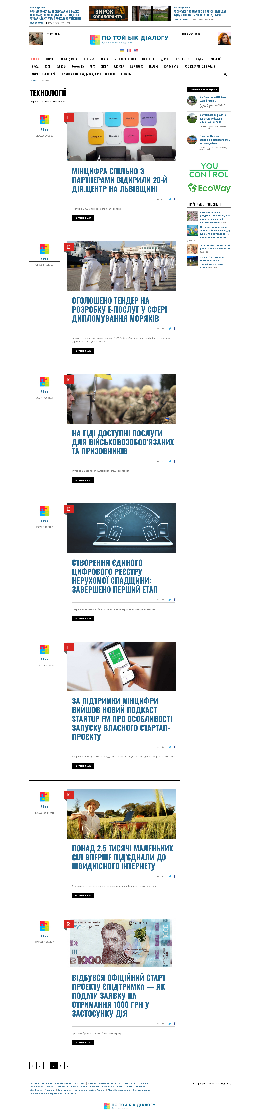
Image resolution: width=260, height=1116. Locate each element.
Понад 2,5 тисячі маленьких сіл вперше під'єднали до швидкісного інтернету (122, 856)
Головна (34, 80)
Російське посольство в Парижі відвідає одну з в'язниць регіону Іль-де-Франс (199, 13)
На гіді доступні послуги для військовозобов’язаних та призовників (123, 441)
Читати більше (83, 218)
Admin (44, 129)
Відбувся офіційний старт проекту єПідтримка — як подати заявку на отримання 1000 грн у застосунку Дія (119, 995)
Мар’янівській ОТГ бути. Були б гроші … (213, 99)
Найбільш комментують (203, 89)
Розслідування (37, 7)
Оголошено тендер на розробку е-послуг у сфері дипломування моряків (119, 309)
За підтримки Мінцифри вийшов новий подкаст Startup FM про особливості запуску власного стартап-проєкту (122, 718)
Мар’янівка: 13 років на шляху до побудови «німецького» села (212, 118)
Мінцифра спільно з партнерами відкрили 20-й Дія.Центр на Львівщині (119, 179)
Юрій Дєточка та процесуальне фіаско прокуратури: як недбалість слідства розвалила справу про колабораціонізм (55, 14)
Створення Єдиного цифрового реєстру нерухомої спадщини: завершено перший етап (115, 576)
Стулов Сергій (36, 23)
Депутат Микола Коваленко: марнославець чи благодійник (214, 139)
